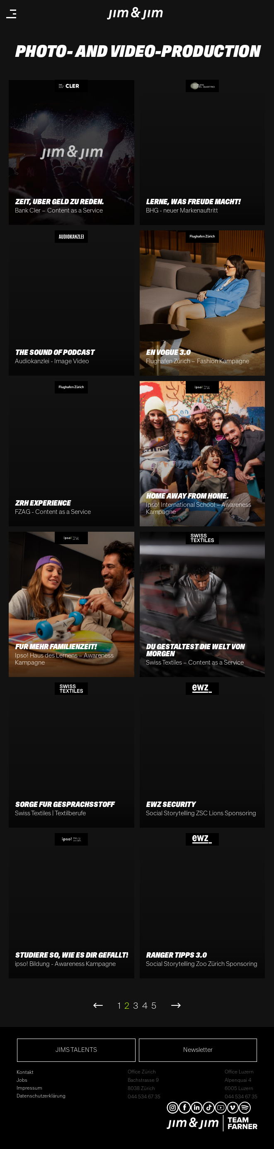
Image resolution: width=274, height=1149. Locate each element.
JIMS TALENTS (76, 1050)
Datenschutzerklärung (41, 1096)
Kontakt (25, 1072)
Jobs (22, 1080)
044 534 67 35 (144, 1097)
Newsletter (198, 1050)
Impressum (29, 1088)
